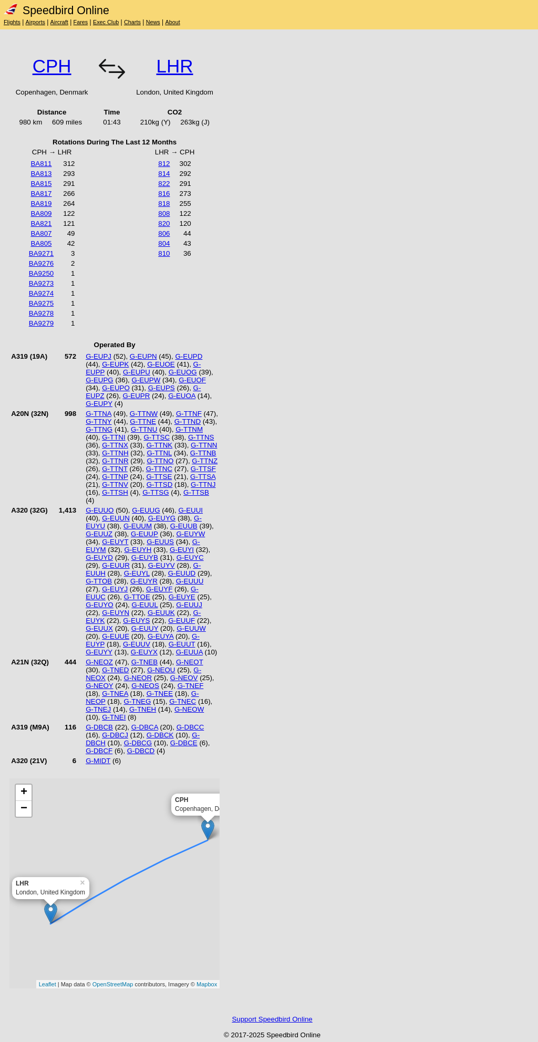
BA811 (40, 164)
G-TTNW (144, 414)
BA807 (40, 233)
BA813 (40, 174)
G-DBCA (144, 727)
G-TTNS (201, 437)
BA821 (40, 223)
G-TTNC (159, 469)
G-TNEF (191, 686)
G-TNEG (137, 701)
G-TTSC (156, 437)
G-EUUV (136, 644)
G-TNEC (182, 701)
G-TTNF (189, 414)
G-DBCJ (115, 735)
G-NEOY (99, 686)
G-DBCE (184, 743)
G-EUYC (190, 557)
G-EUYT (115, 542)
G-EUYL (137, 573)
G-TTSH (115, 492)
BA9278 (41, 313)
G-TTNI (113, 437)
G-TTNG (99, 429)
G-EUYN (115, 613)
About (172, 22)
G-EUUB (184, 526)
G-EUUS (160, 542)
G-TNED (115, 670)
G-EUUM (137, 526)
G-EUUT (182, 644)
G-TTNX (115, 445)
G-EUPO (116, 388)
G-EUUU (190, 581)
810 (164, 253)
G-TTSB (196, 492)
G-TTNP (115, 477)
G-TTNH (115, 453)
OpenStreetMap (112, 984)
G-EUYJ (115, 589)
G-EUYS (136, 620)
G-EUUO (99, 510)
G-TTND (187, 421)
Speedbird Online (56, 10)
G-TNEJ (98, 709)
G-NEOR (138, 678)
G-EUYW (190, 534)
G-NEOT (189, 662)
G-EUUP (144, 534)
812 (164, 164)
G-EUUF (181, 620)
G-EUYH (137, 550)
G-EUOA (181, 396)
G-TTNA (98, 414)
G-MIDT (98, 761)
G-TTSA (202, 477)
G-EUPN (143, 356)
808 (164, 213)
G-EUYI (182, 550)
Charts (132, 22)
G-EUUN (116, 518)
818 (164, 203)
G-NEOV (184, 678)
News (153, 22)
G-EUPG (99, 380)
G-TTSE (159, 477)
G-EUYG (162, 518)
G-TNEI (114, 717)
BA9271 (41, 253)
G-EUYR (144, 581)
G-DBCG (138, 743)
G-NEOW (189, 709)
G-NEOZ (99, 662)
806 (164, 233)
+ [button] (23, 792)
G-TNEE (160, 693)
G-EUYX (144, 652)
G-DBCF (99, 751)
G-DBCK (160, 735)
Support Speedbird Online (272, 1019)
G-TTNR (115, 461)
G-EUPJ (98, 356)
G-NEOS (145, 686)
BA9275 (41, 303)
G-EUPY (99, 404)
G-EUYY (99, 652)
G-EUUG (146, 510)
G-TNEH (142, 709)
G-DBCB (99, 727)
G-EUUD (182, 573)
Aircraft (59, 22)
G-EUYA (160, 636)
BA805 (40, 243)
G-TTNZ (205, 461)
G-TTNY (98, 421)
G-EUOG (183, 372)
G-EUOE (161, 364)
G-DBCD (141, 751)
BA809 (40, 213)
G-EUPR (136, 396)
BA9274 (41, 293)
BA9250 (41, 273)
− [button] (23, 809)
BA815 (40, 183)
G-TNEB (144, 662)
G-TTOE (137, 597)
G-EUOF (192, 380)
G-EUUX (99, 628)
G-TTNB (203, 453)
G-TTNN (204, 445)
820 (164, 223)
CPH (52, 66)
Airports (35, 22)
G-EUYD (99, 557)
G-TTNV (115, 484)
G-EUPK (115, 364)
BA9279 (41, 323)
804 (164, 243)
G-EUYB (144, 557)
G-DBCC (190, 727)
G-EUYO (99, 605)
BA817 (40, 193)
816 (164, 193)
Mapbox (206, 984)
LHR (174, 66)
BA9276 (41, 263)
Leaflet (47, 984)
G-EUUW (191, 628)
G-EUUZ (99, 534)
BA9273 (41, 283)
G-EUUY (145, 628)
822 (164, 183)
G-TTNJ (203, 484)
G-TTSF (203, 469)
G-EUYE (182, 597)
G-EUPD (188, 356)
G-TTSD (160, 484)
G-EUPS (161, 388)
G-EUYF (159, 589)
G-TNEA (115, 693)
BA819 (40, 203)
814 (164, 174)
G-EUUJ (189, 605)
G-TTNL (159, 453)
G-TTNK (160, 445)
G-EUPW (146, 380)
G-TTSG (155, 492)
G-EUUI (190, 510)
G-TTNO (160, 461)
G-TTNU (144, 429)
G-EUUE (115, 636)
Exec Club (106, 22)
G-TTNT (115, 469)
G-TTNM (189, 429)
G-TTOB (99, 581)
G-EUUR (116, 565)
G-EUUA (189, 652)
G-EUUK (161, 613)
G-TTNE (143, 421)
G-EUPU (136, 372)
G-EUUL (145, 605)
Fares (81, 22)
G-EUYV (161, 565)
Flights (12, 22)
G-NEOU (161, 670)
